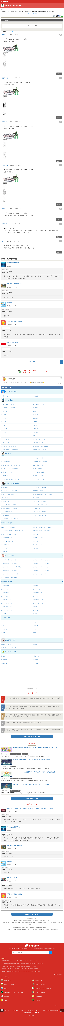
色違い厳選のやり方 (38, 442)
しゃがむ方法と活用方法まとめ (41, 504)
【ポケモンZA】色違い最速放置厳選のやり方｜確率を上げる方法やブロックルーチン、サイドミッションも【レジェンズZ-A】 (33, 707)
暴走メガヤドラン (37, 585)
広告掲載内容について (32, 688)
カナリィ (35, 629)
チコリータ (4, 411)
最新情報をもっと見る (32, 798)
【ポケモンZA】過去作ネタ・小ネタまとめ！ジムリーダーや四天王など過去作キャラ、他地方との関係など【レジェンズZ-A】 (33, 730)
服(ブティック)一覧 (38, 468)
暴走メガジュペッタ (6, 596)
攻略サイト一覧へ (57, 1005)
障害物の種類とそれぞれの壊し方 (10, 508)
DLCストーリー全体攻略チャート (10, 527)
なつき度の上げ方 (37, 508)
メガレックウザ (37, 548)
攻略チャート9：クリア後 (39, 574)
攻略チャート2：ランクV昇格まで (10, 563)
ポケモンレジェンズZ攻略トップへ (26, 371)
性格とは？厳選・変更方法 (39, 511)
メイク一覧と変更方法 (38, 472)
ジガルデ (35, 613)
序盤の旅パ (35, 407)
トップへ (61, 1011)
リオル (3, 425)
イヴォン (35, 622)
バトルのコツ (4, 497)
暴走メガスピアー (6, 592)
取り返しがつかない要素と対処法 (10, 490)
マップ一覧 (4, 458)
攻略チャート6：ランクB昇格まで (10, 570)
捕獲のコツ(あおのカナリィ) (8, 494)
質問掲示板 (35, 659)
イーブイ (3, 418)
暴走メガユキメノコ (6, 603)
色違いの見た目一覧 (38, 465)
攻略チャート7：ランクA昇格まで (41, 570)
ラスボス (3, 613)
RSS (38, 1012)
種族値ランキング (6, 475)
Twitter (33, 1012)
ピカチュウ (35, 414)
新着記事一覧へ (58, 974)
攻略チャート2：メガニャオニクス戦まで (12, 530)
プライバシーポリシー (29, 1010)
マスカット (4, 629)
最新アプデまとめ (6, 396)
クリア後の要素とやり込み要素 (9, 577)
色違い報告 (4, 659)
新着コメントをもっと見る (32, 914)
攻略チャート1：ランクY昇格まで (41, 560)
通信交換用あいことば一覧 (39, 449)
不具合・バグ (36, 656)
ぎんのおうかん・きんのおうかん (41, 487)
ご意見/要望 (15, 1010)
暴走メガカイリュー (38, 606)
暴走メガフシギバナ (6, 606)
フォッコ (3, 421)
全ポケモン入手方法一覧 (7, 404)
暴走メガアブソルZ (37, 534)
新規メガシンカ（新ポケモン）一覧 (10, 465)
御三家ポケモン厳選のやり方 (8, 446)
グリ (34, 636)
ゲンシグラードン (37, 544)
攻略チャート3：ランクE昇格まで (41, 563)
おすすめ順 (10, 31)
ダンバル (3, 432)
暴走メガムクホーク (6, 537)
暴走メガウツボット (38, 589)
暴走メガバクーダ (6, 589)
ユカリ (3, 636)
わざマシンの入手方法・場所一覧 (10, 468)
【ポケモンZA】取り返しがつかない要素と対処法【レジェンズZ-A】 (24, 722)
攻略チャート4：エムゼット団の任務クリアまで (13, 567)
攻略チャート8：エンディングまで (10, 574)
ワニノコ (3, 414)
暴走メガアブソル (6, 585)
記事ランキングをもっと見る (32, 736)
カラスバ (35, 632)
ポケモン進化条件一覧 (38, 404)
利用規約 (21, 1010)
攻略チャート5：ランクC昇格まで (41, 567)
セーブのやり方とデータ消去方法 (10, 519)
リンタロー (35, 625)
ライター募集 (28, 1012)
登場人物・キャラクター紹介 (8, 647)
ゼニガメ (35, 435)
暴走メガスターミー (38, 610)
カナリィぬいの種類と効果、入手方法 (42, 494)
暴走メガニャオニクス (7, 541)
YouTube (36, 1012)
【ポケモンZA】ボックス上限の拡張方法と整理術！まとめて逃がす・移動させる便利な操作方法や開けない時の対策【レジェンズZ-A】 (33, 715)
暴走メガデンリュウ (38, 599)
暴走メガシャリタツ (38, 537)
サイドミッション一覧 (38, 479)
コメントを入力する (32, 25)
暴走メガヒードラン (38, 541)
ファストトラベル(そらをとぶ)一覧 (10, 479)
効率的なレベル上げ (6, 501)
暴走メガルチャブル (38, 592)
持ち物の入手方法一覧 (38, 475)
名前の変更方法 (5, 515)
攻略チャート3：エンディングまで (41, 530)
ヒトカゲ (3, 435)
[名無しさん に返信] (59, 74)
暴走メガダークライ (6, 544)
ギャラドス (4, 428)
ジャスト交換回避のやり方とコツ (10, 504)
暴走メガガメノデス (6, 599)
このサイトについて (7, 1010)
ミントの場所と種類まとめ (8, 511)
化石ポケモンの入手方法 (39, 439)
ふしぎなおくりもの (38, 396)
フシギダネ (35, 432)
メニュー (2, 1011)
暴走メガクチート (37, 596)
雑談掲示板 (4, 663)
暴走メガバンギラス (6, 610)
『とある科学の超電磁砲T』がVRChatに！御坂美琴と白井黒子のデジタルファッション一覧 (22, 963)
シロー (3, 632)
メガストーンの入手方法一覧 (40, 461)
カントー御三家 (5, 439)
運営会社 (45, 1010)
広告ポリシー (38, 1010)
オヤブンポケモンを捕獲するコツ (10, 449)
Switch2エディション (6, 644)
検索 (50, 952)
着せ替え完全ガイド (38, 490)
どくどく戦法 (36, 497)
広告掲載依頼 (51, 1010)
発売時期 (35, 644)
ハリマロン (35, 418)
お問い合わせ (58, 1010)
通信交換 (3, 656)
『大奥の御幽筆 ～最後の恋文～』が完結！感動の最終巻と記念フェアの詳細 (19, 966)
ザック (3, 622)
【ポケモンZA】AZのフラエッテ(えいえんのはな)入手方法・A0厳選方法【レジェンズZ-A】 (33, 698)
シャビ (3, 625)
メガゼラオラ (4, 551)
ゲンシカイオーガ (6, 548)
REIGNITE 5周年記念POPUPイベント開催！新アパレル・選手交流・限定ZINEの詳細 (21, 971)
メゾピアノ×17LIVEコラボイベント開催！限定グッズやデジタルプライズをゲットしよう (21, 960)
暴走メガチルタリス (38, 603)
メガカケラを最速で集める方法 (41, 501)
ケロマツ (35, 421)
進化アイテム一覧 (6, 461)
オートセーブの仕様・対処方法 (41, 515)
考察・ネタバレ (37, 663)
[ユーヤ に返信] (59, 252)
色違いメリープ (5, 442)
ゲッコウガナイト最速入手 (8, 407)
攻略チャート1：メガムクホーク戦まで (43, 527)
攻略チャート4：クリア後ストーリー (10, 534)
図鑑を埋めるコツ (6, 487)
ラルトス (35, 425)
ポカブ (34, 411)
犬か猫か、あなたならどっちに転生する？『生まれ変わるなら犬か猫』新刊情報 (20, 968)
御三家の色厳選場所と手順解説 (41, 446)
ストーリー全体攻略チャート (8, 560)
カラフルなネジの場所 (38, 458)
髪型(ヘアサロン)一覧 (6, 472)
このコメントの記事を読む (31, 13)
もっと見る (32, 361)
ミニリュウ (35, 428)
